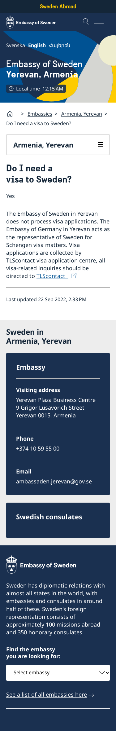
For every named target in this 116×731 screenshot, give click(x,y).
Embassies (40, 113)
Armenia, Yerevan (81, 113)
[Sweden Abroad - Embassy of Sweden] (37, 22)
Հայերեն (60, 45)
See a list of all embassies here (46, 694)
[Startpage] (12, 114)
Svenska (15, 45)
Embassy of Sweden (44, 69)
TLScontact (52, 276)
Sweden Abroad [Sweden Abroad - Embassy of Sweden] (58, 6)
